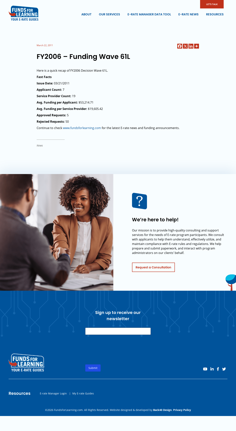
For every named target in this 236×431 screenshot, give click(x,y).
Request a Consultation (153, 269)
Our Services (109, 14)
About (86, 14)
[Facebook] (179, 46)
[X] (185, 46)
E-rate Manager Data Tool (149, 14)
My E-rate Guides (83, 394)
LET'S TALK (212, 4)
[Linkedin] (191, 46)
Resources (215, 14)
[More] (196, 46)
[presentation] (113, 354)
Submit (92, 369)
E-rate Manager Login (53, 394)
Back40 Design (162, 410)
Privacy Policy (182, 410)
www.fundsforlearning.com (82, 128)
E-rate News (188, 14)
